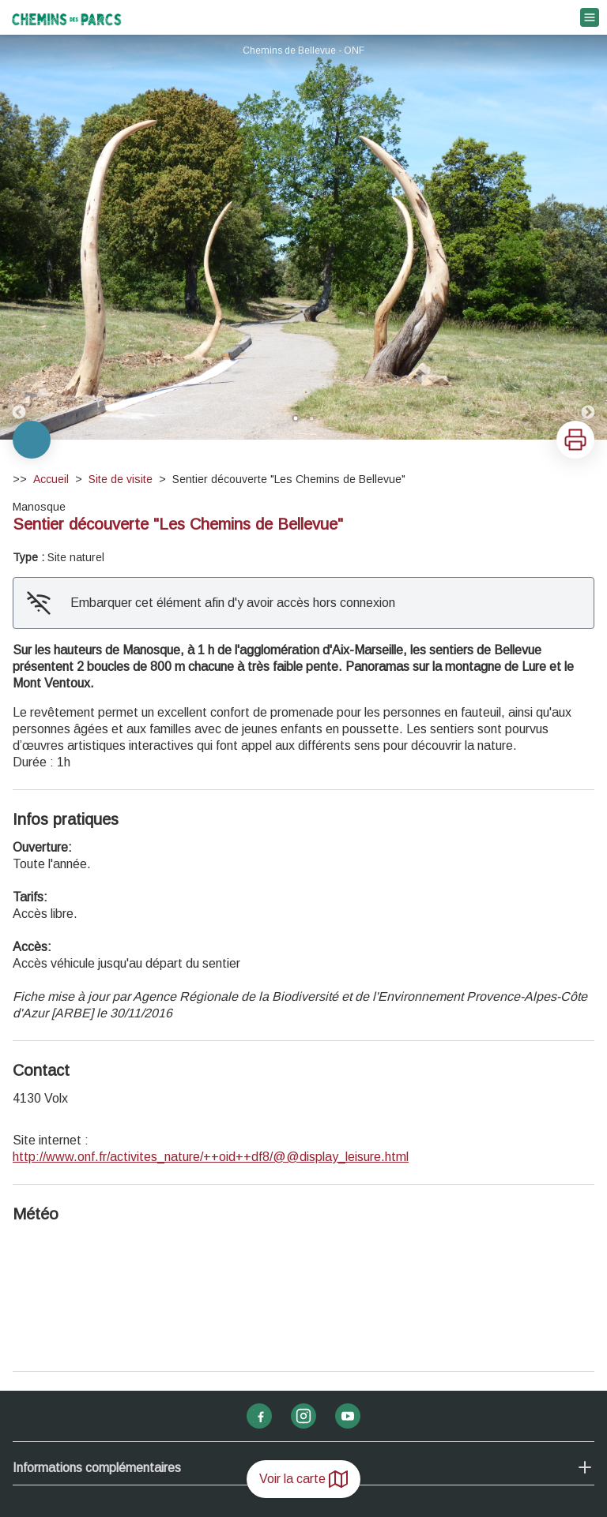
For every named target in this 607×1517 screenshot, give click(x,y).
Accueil (51, 479)
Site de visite (121, 479)
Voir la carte (303, 1479)
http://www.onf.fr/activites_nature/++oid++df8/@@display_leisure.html (211, 1156)
